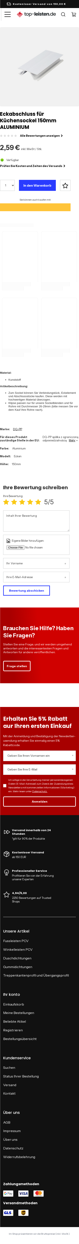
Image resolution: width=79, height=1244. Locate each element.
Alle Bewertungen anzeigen (41, 135)
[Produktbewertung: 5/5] (38, 502)
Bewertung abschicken (26, 590)
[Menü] (7, 14)
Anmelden (39, 801)
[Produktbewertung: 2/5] (14, 502)
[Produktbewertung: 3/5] (22, 502)
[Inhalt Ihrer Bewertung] (36, 521)
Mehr (72, 440)
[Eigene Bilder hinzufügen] (39, 547)
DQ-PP (17, 429)
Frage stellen (17, 666)
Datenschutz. (39, 791)
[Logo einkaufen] (36, 14)
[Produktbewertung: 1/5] (6, 502)
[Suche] (63, 14)
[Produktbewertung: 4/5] (30, 502)
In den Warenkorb (37, 185)
